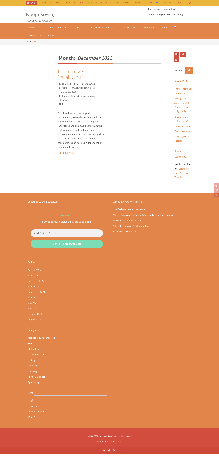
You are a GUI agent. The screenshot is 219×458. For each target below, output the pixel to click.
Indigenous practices (85, 95)
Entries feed (34, 410)
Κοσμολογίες (40, 14)
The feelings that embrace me (129, 213)
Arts (81, 3)
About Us (182, 3)
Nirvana (109, 445)
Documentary (68, 95)
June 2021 (33, 301)
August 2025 (34, 274)
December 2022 (36, 285)
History (59, 3)
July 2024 (33, 279)
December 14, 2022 (86, 83)
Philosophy (71, 3)
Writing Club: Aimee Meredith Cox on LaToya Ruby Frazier (143, 219)
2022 (34, 42)
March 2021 (34, 312)
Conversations (168, 3)
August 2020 (34, 323)
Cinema (91, 87)
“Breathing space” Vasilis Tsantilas (181, 131)
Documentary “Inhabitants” (71, 74)
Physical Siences (122, 3)
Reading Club (38, 358)
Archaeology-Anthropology (99, 3)
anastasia (66, 83)
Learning (148, 3)
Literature (34, 353)
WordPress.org (35, 421)
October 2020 (35, 318)
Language (137, 3)
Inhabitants (63, 99)
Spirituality (47, 3)
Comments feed (36, 415)
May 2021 (33, 307)
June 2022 (33, 290)
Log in (31, 404)
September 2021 (36, 296)
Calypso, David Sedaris (125, 235)
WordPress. (118, 445)
